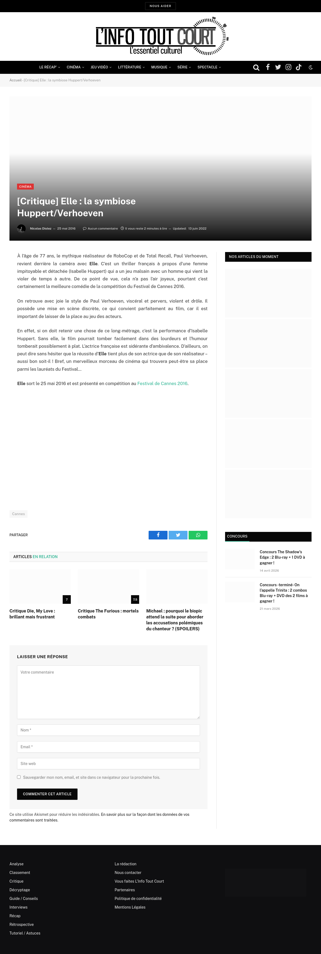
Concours (237, 536)
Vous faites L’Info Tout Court (139, 881)
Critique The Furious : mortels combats (108, 614)
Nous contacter (128, 872)
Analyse (16, 864)
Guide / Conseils (23, 898)
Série (183, 67)
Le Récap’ (48, 67)
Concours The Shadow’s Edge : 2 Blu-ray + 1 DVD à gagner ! (282, 557)
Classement (19, 872)
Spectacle (208, 67)
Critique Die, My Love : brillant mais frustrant (32, 614)
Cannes (18, 514)
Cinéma (74, 67)
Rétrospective (21, 924)
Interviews (18, 907)
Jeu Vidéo (99, 67)
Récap (15, 916)
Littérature (129, 67)
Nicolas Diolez (41, 228)
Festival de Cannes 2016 (162, 383)
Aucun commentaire (100, 228)
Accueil (15, 80)
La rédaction (125, 864)
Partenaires (125, 890)
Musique (159, 67)
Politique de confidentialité (138, 898)
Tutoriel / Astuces (24, 933)
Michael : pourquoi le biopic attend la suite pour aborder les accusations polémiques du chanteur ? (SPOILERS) (174, 619)
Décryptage (19, 890)
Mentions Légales (130, 907)
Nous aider (160, 6)
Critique (16, 881)
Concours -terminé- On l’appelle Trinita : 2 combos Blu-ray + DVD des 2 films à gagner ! (284, 593)
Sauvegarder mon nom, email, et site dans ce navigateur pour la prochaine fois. (91, 777)
